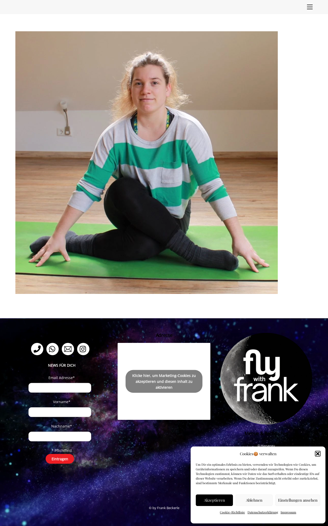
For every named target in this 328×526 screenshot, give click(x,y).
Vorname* (61, 401)
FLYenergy (266, 445)
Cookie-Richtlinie (232, 512)
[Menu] (310, 7)
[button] (317, 453)
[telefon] (38, 348)
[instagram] (84, 348)
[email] (69, 348)
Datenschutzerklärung (263, 512)
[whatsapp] (53, 348)
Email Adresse (61, 377)
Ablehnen (254, 500)
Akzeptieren (214, 500)
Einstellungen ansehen (297, 500)
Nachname (61, 426)
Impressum (288, 512)
